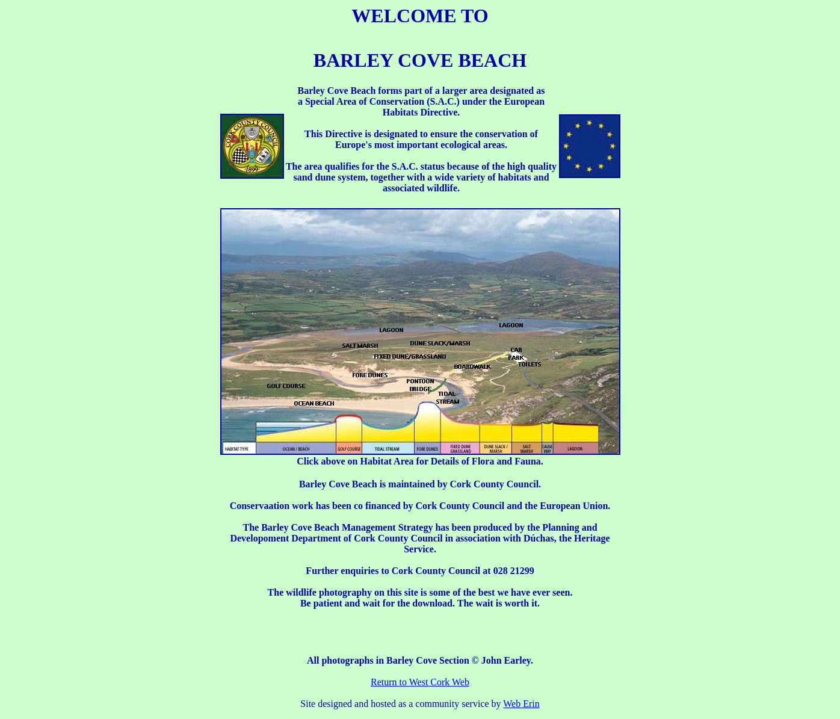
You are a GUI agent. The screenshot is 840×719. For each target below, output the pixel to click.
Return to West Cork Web (420, 682)
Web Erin (521, 704)
